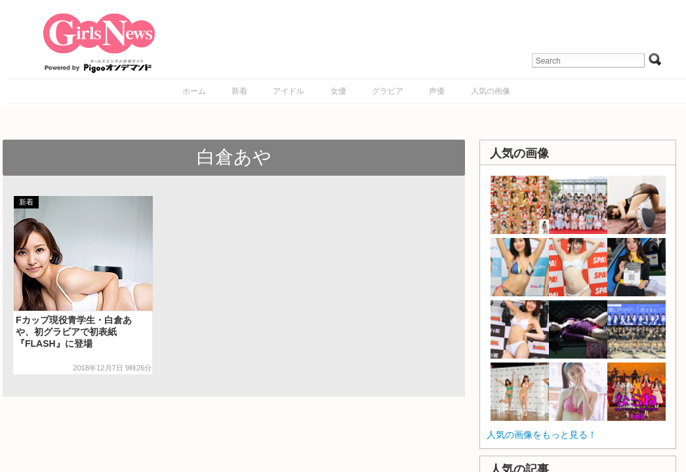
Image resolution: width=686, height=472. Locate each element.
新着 (239, 91)
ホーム (194, 91)
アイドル (288, 91)
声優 (437, 91)
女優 (338, 91)
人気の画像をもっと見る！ (542, 434)
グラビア (387, 91)
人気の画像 (490, 91)
